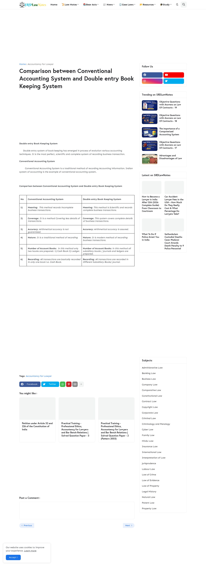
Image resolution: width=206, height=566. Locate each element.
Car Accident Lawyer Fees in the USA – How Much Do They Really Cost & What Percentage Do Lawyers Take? (174, 205)
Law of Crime (149, 474)
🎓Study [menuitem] (165, 4)
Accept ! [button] (13, 557)
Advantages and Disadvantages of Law (170, 157)
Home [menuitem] (53, 4)
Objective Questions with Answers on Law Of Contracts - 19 (170, 104)
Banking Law (149, 373)
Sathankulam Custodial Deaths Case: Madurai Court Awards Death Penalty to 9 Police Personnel (174, 241)
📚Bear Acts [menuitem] (90, 4)
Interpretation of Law (153, 457)
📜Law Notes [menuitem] (69, 4)
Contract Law (149, 401)
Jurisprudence (149, 463)
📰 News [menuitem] (108, 4)
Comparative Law (151, 390)
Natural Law (148, 497)
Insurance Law (149, 446)
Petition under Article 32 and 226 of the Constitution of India (37, 426)
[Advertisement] (103, 36)
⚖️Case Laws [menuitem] (126, 4)
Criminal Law (149, 418)
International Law (151, 452)
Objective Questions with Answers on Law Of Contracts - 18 (170, 118)
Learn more (30, 550)
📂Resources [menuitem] (147, 4)
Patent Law (148, 502)
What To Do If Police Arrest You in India (150, 237)
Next (127, 525)
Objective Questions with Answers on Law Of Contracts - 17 (170, 145)
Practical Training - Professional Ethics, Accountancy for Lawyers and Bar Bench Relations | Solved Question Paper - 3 (75, 429)
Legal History (149, 491)
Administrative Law (152, 367)
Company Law (149, 384)
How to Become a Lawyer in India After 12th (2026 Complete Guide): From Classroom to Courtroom (151, 203)
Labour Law (148, 469)
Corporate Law (150, 412)
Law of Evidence (150, 480)
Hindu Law (147, 441)
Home (22, 64)
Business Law (149, 379)
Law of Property (150, 486)
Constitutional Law (152, 396)
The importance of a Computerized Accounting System (169, 131)
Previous (28, 525)
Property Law (149, 508)
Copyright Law (150, 407)
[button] (177, 5)
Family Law (148, 435)
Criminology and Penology (156, 424)
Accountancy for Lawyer (40, 64)
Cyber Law (147, 429)
